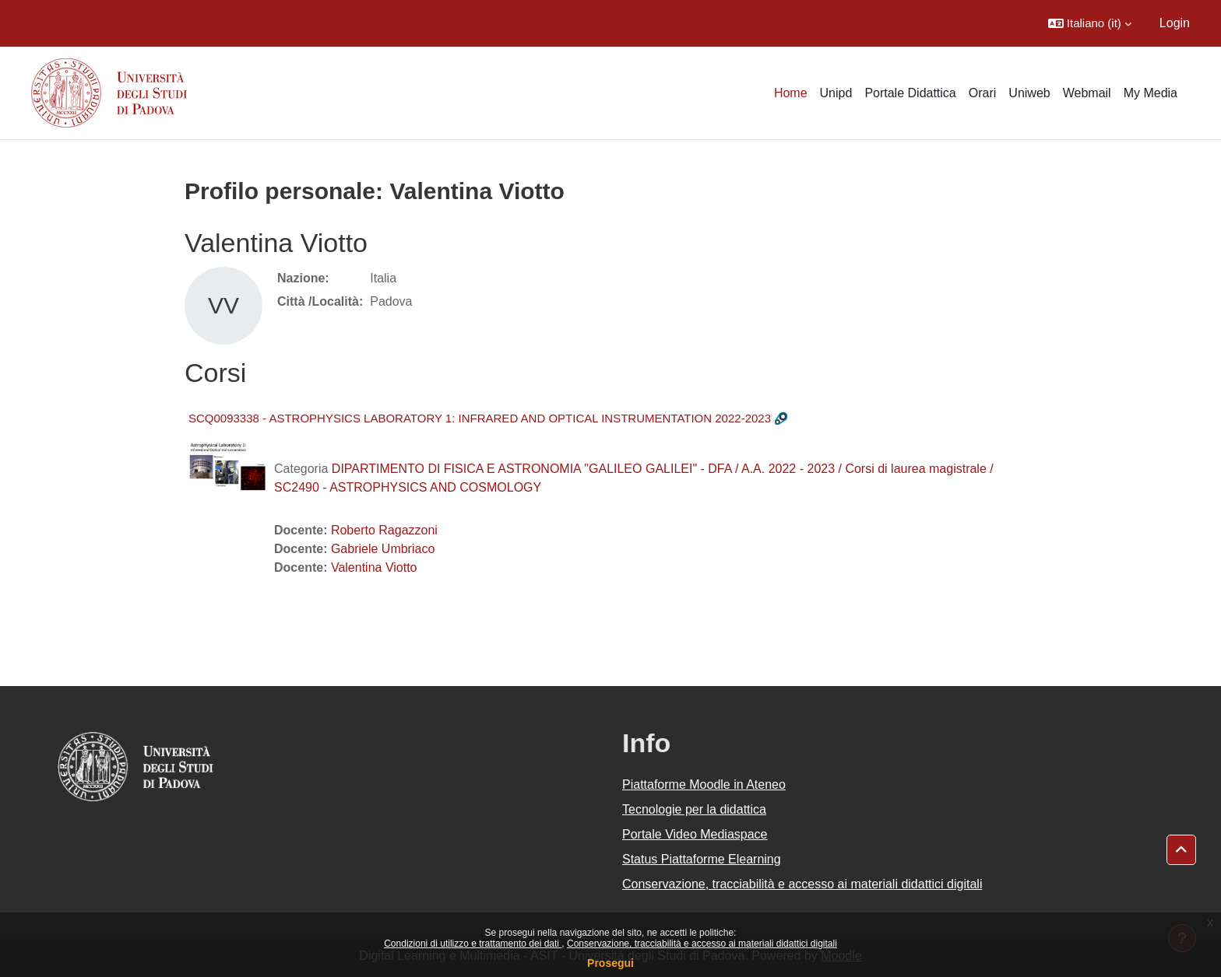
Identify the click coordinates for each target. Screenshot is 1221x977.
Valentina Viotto (374, 567)
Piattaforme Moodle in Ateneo (704, 784)
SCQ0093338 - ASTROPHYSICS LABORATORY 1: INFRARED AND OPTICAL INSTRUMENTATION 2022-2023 (479, 418)
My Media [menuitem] (1150, 93)
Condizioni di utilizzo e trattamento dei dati (472, 943)
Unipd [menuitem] (836, 93)
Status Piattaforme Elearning (701, 859)
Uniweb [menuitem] (1029, 93)
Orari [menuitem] (983, 93)
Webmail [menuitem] (1087, 93)
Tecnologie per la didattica (694, 809)
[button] (1090, 23)
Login (1174, 23)
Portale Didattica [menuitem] (909, 93)
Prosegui (610, 963)
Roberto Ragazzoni (384, 530)
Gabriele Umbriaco (383, 548)
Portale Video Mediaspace (695, 834)
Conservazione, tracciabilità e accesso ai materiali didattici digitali (702, 943)
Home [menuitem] (791, 93)
